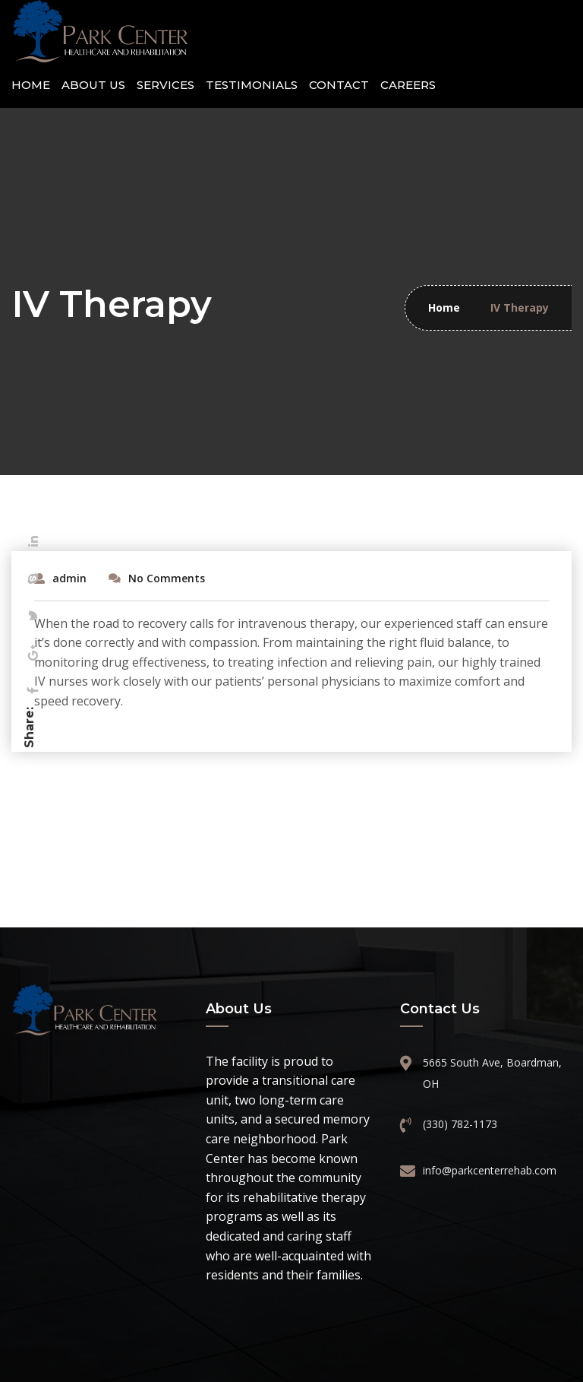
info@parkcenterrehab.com (488, 1170)
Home (30, 85)
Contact (339, 85)
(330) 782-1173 (460, 1124)
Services (165, 85)
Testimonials (252, 85)
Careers (408, 85)
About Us (93, 85)
